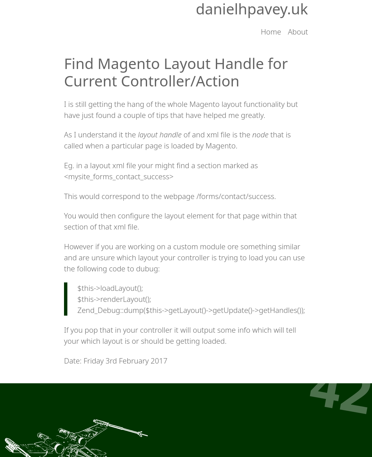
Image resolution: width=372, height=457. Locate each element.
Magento (220, 145)
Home (271, 31)
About (298, 31)
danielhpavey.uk (252, 9)
